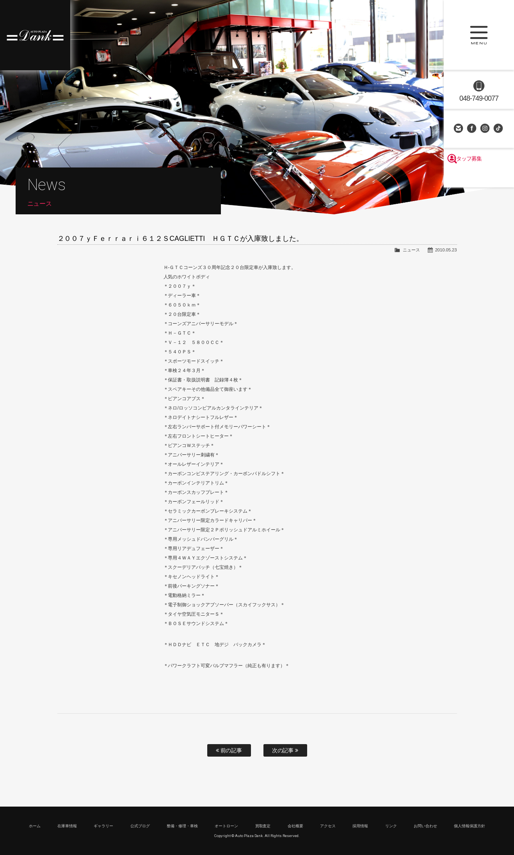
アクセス (328, 826)
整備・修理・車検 (182, 826)
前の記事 (229, 750)
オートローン (226, 826)
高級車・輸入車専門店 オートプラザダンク (35, 35)
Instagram (485, 128)
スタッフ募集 (479, 176)
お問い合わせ (459, 128)
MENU (479, 35)
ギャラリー (103, 826)
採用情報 (360, 826)
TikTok (498, 128)
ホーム (35, 826)
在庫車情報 (67, 826)
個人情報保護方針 (469, 826)
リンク (391, 826)
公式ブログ (140, 826)
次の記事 (285, 750)
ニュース (411, 250)
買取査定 (263, 826)
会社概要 (295, 826)
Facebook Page (472, 128)
